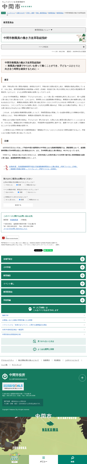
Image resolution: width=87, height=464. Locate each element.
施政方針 (5, 315)
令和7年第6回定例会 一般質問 (12, 330)
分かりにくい (32, 192)
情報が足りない (31, 185)
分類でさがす (21, 13)
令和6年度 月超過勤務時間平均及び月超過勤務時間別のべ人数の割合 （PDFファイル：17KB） (43, 166)
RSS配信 (57, 360)
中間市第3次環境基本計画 (11, 334)
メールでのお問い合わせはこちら (15, 229)
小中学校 (7, 267)
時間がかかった (34, 199)
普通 (19, 185)
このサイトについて (72, 360)
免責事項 (46, 360)
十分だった (9, 185)
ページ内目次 (43, 47)
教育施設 (7, 275)
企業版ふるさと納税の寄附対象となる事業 (17, 320)
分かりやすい (10, 192)
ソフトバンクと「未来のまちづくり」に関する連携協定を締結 (24, 325)
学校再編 (7, 300)
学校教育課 (14, 220)
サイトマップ (16, 365)
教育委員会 (51, 13)
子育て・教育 (30, 13)
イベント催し (8, 284)
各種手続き (7, 259)
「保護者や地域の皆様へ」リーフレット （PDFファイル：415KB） (33, 169)
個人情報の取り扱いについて (28, 360)
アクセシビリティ (7, 360)
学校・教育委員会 (41, 13)
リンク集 (4, 365)
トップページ (11, 13)
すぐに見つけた (10, 199)
